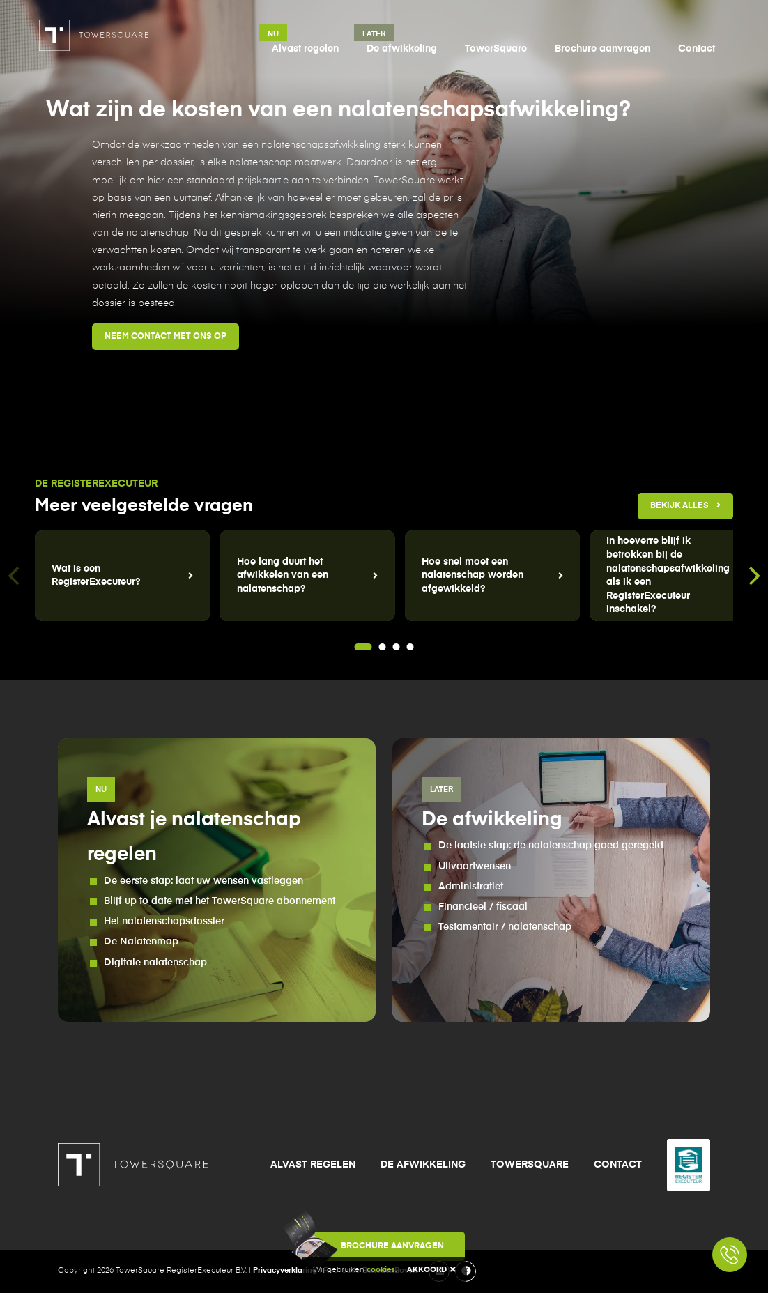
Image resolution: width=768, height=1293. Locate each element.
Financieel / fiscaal (483, 907)
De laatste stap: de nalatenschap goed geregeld (550, 845)
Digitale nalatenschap (155, 962)
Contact (696, 49)
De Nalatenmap (141, 942)
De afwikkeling (402, 49)
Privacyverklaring (285, 1270)
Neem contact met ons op (165, 336)
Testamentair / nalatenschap (504, 927)
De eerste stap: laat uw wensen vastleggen (203, 881)
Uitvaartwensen (474, 866)
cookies (381, 1269)
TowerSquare (496, 49)
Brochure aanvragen (602, 49)
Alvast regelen (305, 49)
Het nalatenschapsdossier (164, 921)
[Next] (752, 575)
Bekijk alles (685, 505)
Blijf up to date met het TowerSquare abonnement (219, 901)
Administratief (471, 887)
